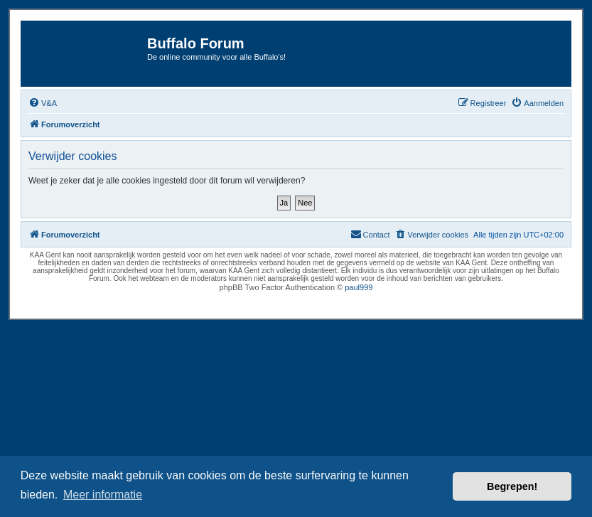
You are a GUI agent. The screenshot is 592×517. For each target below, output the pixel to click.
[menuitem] (42, 103)
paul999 (358, 287)
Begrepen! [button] (512, 486)
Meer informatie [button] (102, 495)
